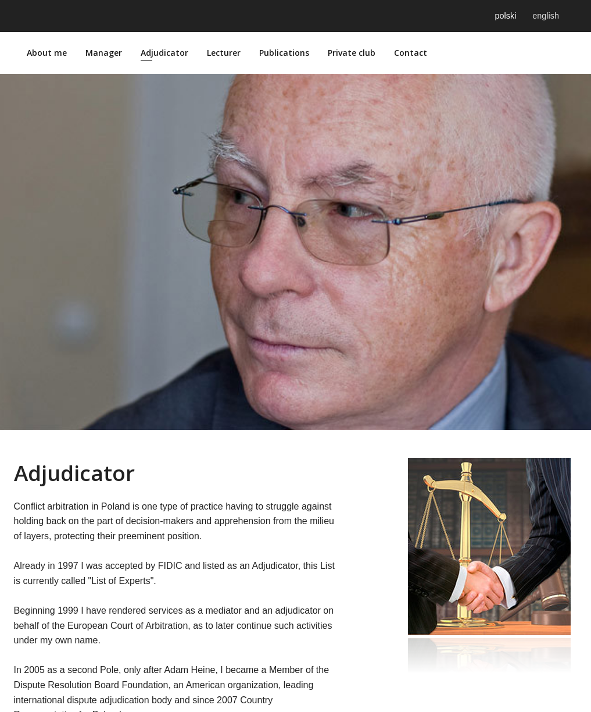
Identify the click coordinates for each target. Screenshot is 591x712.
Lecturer (224, 52)
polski (506, 15)
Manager (103, 52)
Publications (284, 52)
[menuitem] (46, 53)
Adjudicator (164, 52)
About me (47, 52)
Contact (410, 52)
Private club (351, 52)
